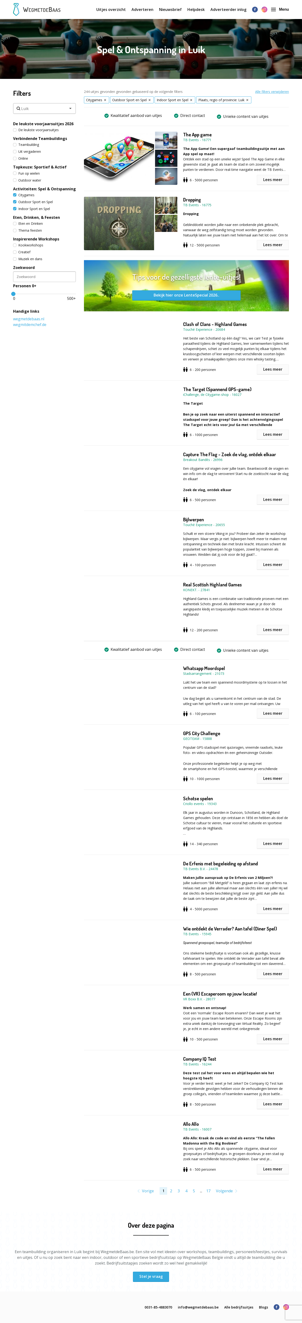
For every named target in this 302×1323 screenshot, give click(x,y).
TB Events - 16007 (197, 1129)
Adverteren (142, 9)
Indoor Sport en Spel (31, 208)
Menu (280, 9)
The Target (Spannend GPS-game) (217, 389)
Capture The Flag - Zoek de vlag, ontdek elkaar (229, 454)
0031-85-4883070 (158, 1307)
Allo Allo (191, 1124)
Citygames (23, 195)
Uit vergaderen (27, 151)
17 (208, 1191)
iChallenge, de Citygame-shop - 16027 (212, 394)
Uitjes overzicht (111, 9)
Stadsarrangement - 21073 (203, 673)
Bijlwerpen (193, 519)
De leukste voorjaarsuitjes (36, 130)
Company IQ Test (199, 1059)
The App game (197, 134)
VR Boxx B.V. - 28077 (199, 999)
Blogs (263, 1307)
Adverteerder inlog (228, 9)
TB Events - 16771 (197, 140)
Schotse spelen (198, 798)
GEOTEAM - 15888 (197, 738)
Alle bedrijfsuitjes (238, 1307)
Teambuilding (26, 144)
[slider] (13, 294)
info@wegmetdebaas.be (198, 1307)
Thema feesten (27, 230)
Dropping (192, 199)
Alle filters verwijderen (272, 91)
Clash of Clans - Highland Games (215, 324)
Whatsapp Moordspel (204, 668)
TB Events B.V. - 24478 (200, 869)
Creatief (21, 252)
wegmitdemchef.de (29, 324)
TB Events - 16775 (197, 205)
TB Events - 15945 (197, 934)
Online (20, 158)
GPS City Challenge (201, 733)
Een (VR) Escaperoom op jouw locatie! (220, 994)
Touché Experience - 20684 (204, 329)
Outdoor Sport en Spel (33, 202)
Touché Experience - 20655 (204, 524)
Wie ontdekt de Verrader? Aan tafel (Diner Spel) (230, 928)
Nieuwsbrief (170, 9)
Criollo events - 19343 (200, 803)
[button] (133, 158)
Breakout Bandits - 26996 (203, 459)
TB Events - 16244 (197, 1064)
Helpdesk (196, 9)
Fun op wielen (26, 173)
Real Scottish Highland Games (212, 584)
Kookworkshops (28, 245)
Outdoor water (27, 180)
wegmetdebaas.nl (28, 318)
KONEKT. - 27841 (196, 590)
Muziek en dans (27, 259)
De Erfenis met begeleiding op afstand (220, 863)
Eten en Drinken (28, 223)
